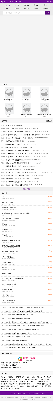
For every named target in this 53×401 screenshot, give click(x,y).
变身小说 (4, 135)
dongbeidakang (24, 381)
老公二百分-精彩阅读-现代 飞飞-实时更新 (20, 337)
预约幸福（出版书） (13, 178)
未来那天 (35, 172)
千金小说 (4, 166)
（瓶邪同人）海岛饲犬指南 (15, 157)
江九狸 (31, 153)
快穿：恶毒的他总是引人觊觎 (16, 138)
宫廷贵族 (4, 131)
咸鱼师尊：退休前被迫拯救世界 (17, 150)
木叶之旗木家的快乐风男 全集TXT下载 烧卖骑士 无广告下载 (25, 311)
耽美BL (45, 5)
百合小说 (4, 141)
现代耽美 (26, 5)
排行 (15, 393)
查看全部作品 (26, 189)
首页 (10, 393)
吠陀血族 (10, 147)
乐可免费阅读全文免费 (32, 379)
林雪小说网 (13, 365)
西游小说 (4, 172)
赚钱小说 (4, 147)
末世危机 (4, 175)
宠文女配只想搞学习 (13, 128)
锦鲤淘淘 (25, 185)
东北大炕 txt (13, 381)
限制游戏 (10, 166)
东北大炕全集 (12, 384)
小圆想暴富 (29, 138)
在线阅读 (50, 196)
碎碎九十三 (28, 157)
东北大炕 (20, 379)
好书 (19, 393)
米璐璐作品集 (20, 377)
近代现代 (4, 178)
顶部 (42, 393)
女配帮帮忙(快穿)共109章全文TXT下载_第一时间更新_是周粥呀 (26, 307)
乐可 (5, 388)
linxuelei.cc (11, 1)
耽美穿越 (17, 8)
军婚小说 (4, 182)
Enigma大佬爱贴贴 (13, 163)
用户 (48, 1)
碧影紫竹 (23, 160)
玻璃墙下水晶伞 (12, 169)
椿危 (39, 135)
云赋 (22, 128)
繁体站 (3, 377)
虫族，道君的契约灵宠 (14, 185)
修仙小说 (4, 150)
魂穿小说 (4, 153)
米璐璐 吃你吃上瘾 (25, 384)
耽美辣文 (36, 5)
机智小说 (4, 138)
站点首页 (7, 5)
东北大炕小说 (41, 377)
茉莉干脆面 (23, 163)
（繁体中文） (35, 393)
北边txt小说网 (30, 377)
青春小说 (4, 125)
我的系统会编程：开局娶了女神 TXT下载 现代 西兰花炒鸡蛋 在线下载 (28, 322)
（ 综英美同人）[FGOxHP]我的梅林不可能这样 (22, 135)
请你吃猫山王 (29, 131)
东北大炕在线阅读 (14, 388)
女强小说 (4, 144)
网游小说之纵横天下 (33, 386)
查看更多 (49, 121)
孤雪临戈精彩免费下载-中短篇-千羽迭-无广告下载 (22, 348)
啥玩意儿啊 (17, 166)
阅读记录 (45, 8)
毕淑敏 (27, 175)
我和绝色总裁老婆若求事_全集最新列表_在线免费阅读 (24, 329)
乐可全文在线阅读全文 (18, 386)
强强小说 (4, 169)
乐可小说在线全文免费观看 (39, 381)
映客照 (30, 150)
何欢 (8, 125)
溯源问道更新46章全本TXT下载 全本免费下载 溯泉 (23, 333)
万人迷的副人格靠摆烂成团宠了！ (18, 153)
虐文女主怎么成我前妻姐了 (15, 131)
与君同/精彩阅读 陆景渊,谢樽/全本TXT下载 (21, 314)
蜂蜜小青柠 (17, 141)
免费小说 (26, 8)
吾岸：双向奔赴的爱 (13, 160)
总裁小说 (4, 160)
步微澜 (13, 125)
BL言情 (17, 5)
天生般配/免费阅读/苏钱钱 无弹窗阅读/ (19, 318)
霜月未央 (10, 141)
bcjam (15, 147)
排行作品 (36, 8)
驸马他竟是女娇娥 (13, 144)
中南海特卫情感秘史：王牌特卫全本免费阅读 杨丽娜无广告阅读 (26, 325)
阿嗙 (20, 144)
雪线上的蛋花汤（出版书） (15, 175)
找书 (51, 1)
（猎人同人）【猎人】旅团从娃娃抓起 (19, 172)
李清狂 (21, 182)
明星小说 (4, 163)
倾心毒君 (12, 379)
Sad (19, 169)
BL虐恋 (7, 8)
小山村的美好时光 (13, 182)
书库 (24, 393)
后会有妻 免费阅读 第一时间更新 (18, 340)
